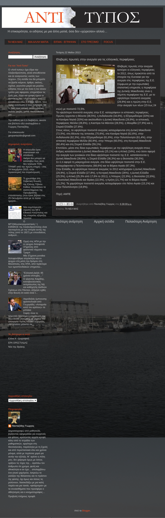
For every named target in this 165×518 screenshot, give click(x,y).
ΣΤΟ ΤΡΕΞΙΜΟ (89, 41)
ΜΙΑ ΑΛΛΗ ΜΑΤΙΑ (38, 41)
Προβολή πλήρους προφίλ (21, 496)
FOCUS (108, 41)
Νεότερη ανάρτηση (69, 221)
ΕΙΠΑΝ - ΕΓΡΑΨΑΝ (65, 41)
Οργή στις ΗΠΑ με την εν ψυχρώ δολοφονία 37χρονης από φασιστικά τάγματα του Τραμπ (34, 247)
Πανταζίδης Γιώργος (104, 204)
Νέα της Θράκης (16, 347)
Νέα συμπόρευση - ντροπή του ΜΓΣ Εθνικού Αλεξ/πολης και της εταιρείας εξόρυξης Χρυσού (35, 212)
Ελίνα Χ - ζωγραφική (18, 338)
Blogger (86, 510)
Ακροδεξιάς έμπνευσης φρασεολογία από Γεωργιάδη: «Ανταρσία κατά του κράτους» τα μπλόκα (35, 304)
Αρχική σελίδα (104, 221)
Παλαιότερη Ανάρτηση (141, 221)
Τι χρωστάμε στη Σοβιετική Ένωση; (32, 179)
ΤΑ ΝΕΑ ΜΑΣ (15, 41)
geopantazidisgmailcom (21, 135)
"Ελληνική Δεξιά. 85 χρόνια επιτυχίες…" (33, 274)
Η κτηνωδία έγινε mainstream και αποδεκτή (32, 152)
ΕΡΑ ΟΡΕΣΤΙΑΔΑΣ (18, 343)
